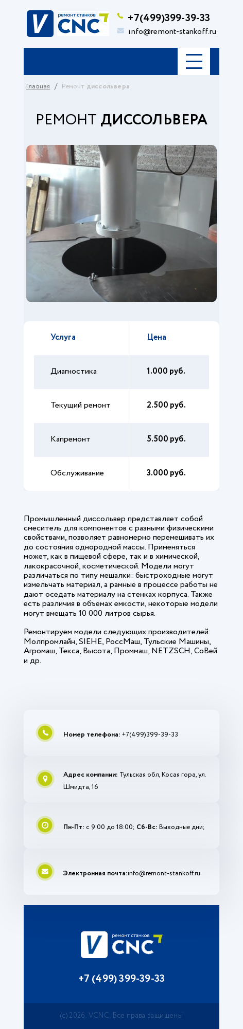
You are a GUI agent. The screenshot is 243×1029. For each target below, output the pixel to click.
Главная (38, 86)
